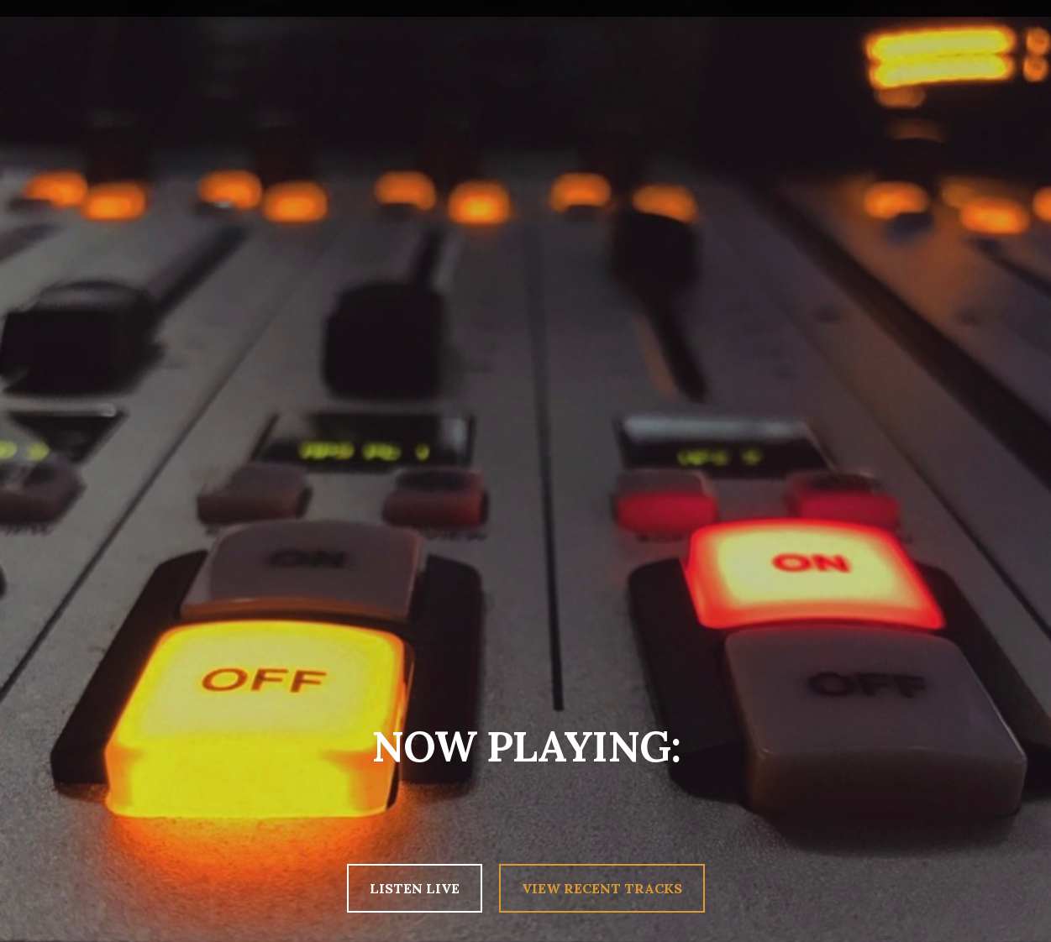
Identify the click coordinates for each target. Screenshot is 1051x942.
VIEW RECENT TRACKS (602, 888)
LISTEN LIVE (415, 888)
